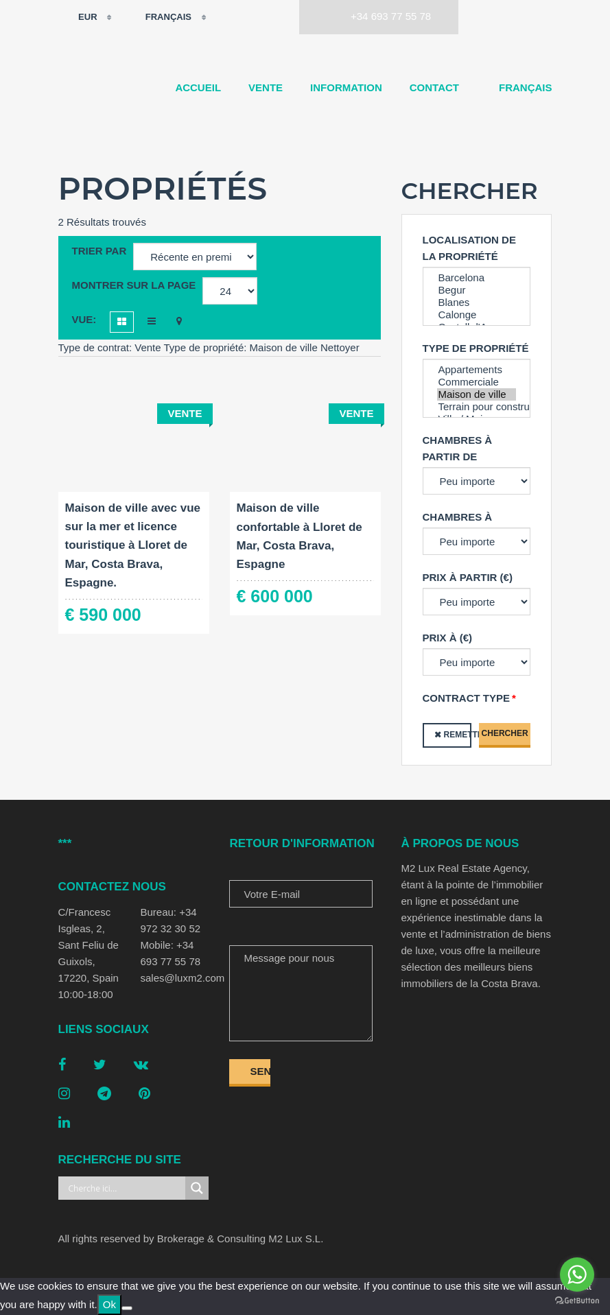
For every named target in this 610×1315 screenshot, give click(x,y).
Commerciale (477, 382)
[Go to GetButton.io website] (577, 1300)
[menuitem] (519, 88)
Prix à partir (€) (468, 577)
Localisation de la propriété (469, 248)
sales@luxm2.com (174, 978)
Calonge (477, 315)
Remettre (457, 734)
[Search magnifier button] (197, 1188)
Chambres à (458, 517)
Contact (434, 87)
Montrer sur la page (134, 285)
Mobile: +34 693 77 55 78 (170, 953)
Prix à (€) (448, 637)
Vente (265, 87)
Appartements (477, 370)
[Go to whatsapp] (577, 1274)
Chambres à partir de (458, 448)
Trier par (99, 251)
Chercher (505, 733)
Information (346, 87)
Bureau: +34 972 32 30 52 (170, 920)
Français (159, 17)
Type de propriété (476, 348)
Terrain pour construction (477, 407)
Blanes (477, 302)
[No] (126, 1308)
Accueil (198, 87)
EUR (79, 17)
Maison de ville (477, 394)
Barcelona (477, 278)
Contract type (467, 698)
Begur (477, 290)
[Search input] (126, 1188)
